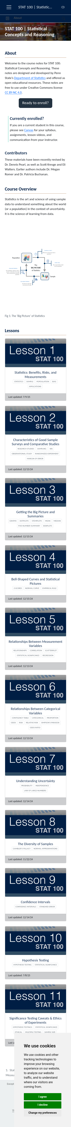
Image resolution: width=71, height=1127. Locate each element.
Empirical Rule (49, 588)
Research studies (26, 448)
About (18, 18)
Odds (13, 722)
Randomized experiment (47, 453)
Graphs (12, 520)
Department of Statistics (29, 78)
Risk (21, 722)
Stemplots (37, 520)
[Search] (60, 18)
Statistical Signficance (46, 1027)
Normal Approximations (45, 848)
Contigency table (20, 717)
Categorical (38, 717)
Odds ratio (35, 727)
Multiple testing (33, 1032)
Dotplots (24, 520)
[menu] (9, 7)
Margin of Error (35, 458)
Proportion (52, 717)
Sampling (41, 448)
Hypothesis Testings (22, 1027)
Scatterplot (51, 650)
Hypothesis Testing (22, 964)
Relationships (20, 650)
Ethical (18, 1032)
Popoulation (43, 381)
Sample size (49, 1032)
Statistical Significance (28, 655)
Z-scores (18, 588)
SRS (51, 448)
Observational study (22, 453)
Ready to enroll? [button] (35, 102)
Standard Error (47, 906)
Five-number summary (29, 525)
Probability (26, 785)
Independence (42, 785)
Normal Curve (32, 588)
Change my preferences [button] (42, 1112)
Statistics (18, 381)
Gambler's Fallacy (21, 848)
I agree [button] (42, 1096)
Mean (47, 520)
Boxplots (47, 525)
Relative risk (32, 722)
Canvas (28, 130)
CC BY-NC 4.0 (13, 92)
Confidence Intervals (25, 906)
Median (57, 520)
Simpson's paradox (50, 722)
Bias (54, 381)
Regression (48, 655)
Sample (29, 381)
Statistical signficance (46, 964)
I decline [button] (42, 1104)
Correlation (36, 650)
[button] (7, 18)
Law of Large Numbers (35, 790)
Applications (35, 386)
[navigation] (41, 18)
